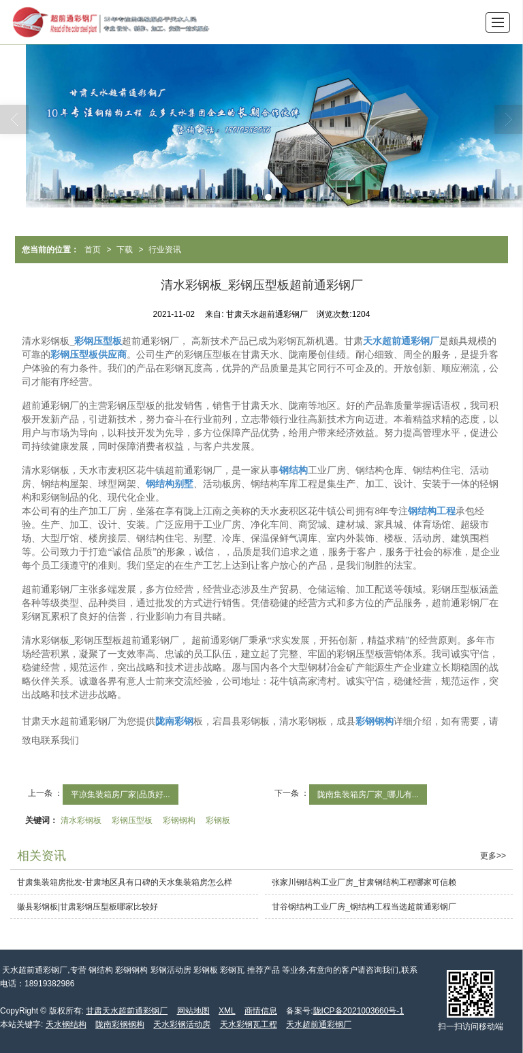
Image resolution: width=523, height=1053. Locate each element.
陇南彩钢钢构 (119, 1024)
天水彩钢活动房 (181, 1024)
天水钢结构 (66, 1024)
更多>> (493, 855)
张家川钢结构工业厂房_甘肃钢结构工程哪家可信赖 (364, 882)
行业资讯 (164, 249)
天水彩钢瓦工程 (248, 1024)
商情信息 (260, 1011)
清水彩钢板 (81, 820)
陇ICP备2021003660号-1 (358, 1011)
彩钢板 (218, 820)
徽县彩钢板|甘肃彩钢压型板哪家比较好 (87, 907)
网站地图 (193, 1011)
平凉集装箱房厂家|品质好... (120, 794)
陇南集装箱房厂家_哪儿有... (368, 794)
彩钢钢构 (179, 820)
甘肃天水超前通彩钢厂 (127, 1011)
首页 (92, 249)
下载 (124, 249)
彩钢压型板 (132, 820)
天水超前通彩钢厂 (318, 1024)
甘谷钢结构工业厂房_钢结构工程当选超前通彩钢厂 (364, 907)
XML (227, 1011)
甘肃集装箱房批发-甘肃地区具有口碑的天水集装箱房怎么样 (124, 882)
